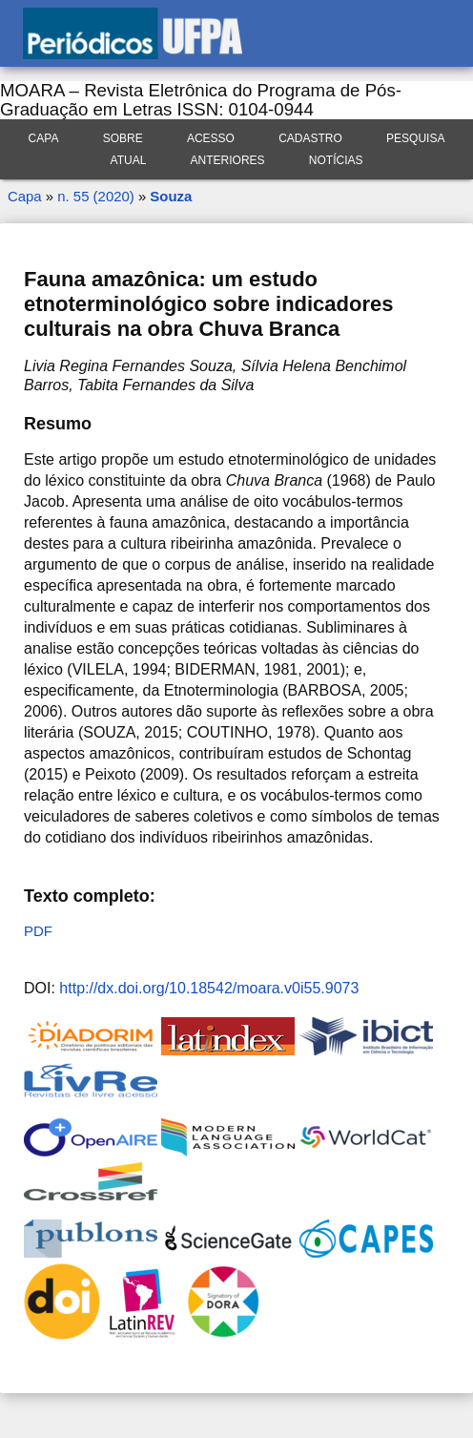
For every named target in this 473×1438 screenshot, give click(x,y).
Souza (171, 196)
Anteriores (228, 160)
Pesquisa (415, 138)
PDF (38, 931)
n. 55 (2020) (95, 196)
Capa (44, 138)
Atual (129, 160)
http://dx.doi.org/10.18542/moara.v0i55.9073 (209, 988)
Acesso (211, 138)
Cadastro (310, 138)
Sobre (123, 138)
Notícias (336, 160)
